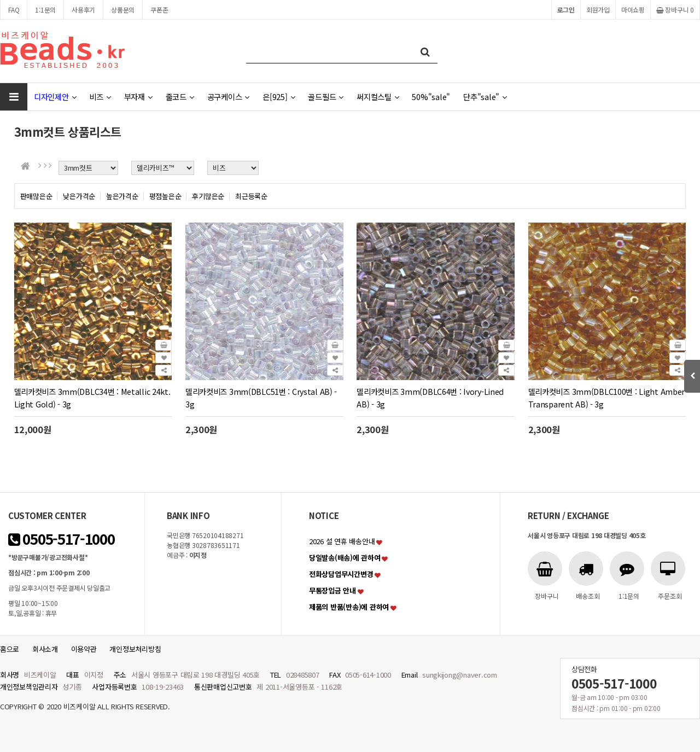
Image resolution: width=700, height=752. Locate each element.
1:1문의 (45, 9)
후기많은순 (208, 196)
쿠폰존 (159, 9)
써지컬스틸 (378, 96)
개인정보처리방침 (135, 649)
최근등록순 (251, 196)
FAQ (13, 9)
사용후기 (83, 9)
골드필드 (325, 96)
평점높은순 (165, 196)
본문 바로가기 (0, 0)
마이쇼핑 (633, 9)
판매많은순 (36, 196)
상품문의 (123, 9)
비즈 (99, 96)
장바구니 (675, 9)
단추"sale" (485, 96)
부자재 (138, 96)
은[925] (278, 96)
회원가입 (598, 9)
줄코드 (180, 96)
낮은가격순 (79, 196)
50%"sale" (431, 96)
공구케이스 (228, 96)
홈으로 (9, 649)
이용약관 (84, 649)
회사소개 (45, 649)
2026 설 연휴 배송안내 (342, 541)
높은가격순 (122, 196)
